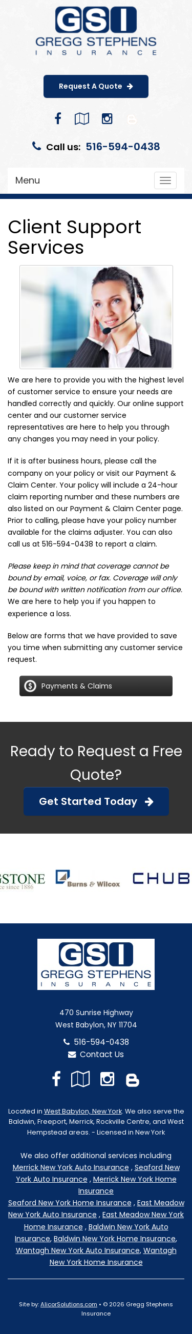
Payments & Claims (67, 686)
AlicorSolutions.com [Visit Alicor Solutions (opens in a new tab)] (68, 1304)
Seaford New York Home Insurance (70, 1203)
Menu (27, 180)
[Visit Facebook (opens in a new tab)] (58, 118)
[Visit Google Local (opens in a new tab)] (82, 118)
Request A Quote (96, 86)
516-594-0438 (123, 146)
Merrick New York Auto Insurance (71, 1167)
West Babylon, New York (83, 1111)
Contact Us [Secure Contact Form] (96, 1054)
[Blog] (132, 118)
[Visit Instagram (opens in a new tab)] (107, 118)
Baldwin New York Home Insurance (115, 1239)
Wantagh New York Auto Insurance (78, 1250)
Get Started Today (96, 801)
